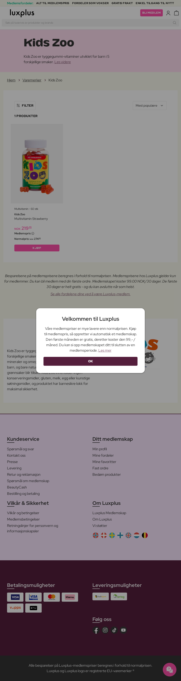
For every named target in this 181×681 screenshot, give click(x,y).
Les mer (105, 350)
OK (90, 361)
